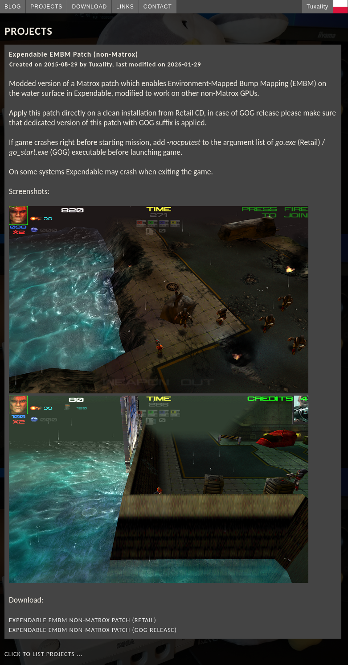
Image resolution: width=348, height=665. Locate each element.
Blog (12, 7)
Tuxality (317, 7)
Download (89, 7)
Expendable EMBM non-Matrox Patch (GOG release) (93, 630)
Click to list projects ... (43, 654)
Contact (157, 7)
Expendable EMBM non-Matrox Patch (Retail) (82, 620)
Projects (46, 7)
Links (125, 7)
